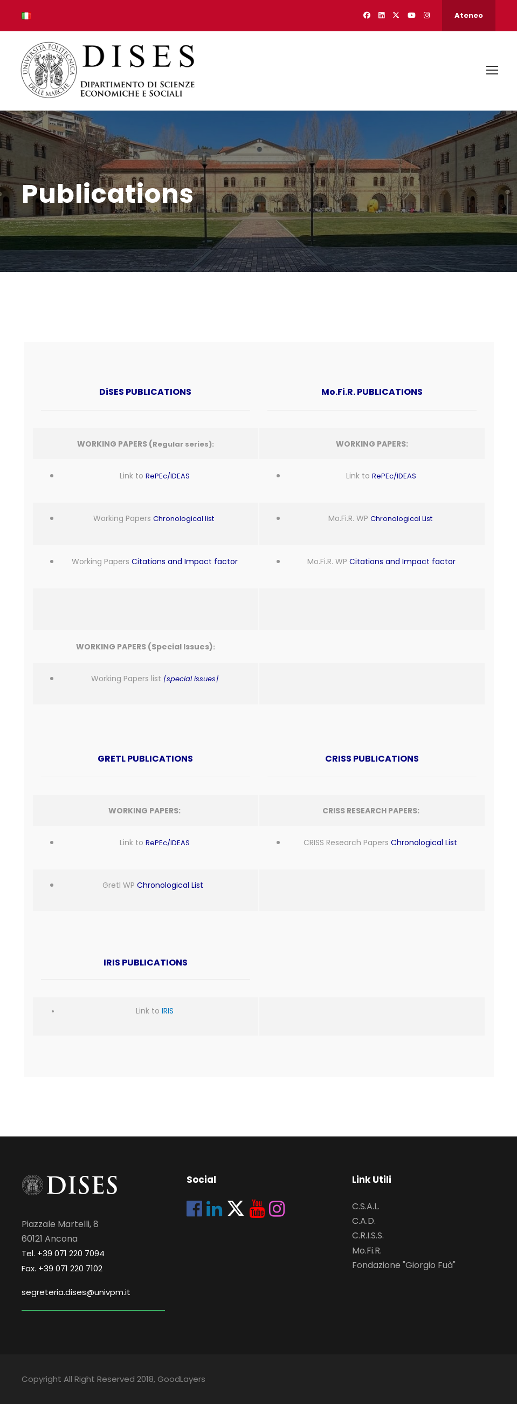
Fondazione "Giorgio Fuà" (404, 1265)
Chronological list (183, 519)
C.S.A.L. (366, 1207)
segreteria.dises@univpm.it (76, 1292)
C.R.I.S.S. (368, 1236)
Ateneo (468, 15)
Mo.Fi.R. (367, 1250)
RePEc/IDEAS (168, 476)
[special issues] (191, 679)
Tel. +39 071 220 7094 (63, 1253)
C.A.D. (364, 1221)
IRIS (168, 1011)
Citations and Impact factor (185, 561)
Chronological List (401, 519)
